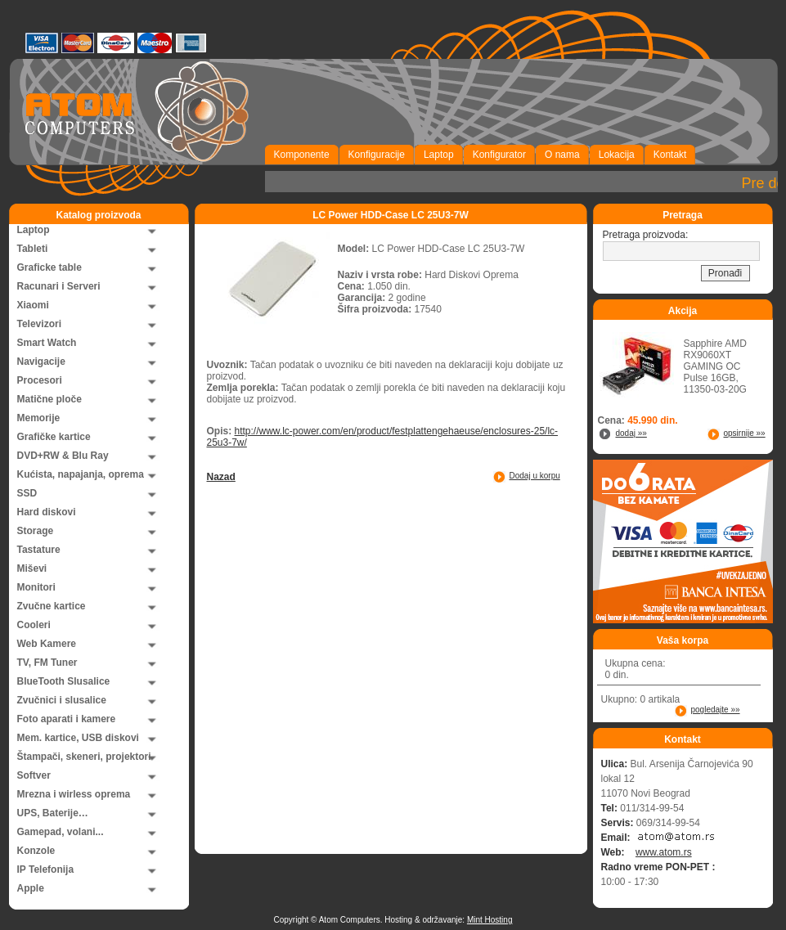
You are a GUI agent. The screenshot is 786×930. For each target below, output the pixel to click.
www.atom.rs (664, 852)
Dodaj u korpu (535, 475)
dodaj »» (631, 433)
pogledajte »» (715, 709)
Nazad (221, 477)
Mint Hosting (490, 919)
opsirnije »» (745, 433)
